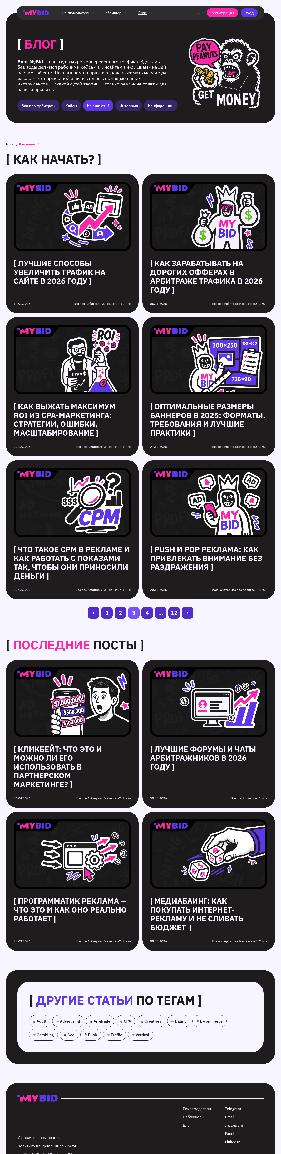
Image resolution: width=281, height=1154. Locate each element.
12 (174, 612)
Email (230, 1117)
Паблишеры (116, 12)
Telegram (233, 1108)
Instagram (234, 1125)
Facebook (233, 1133)
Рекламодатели (78, 12)
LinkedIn (232, 1141)
